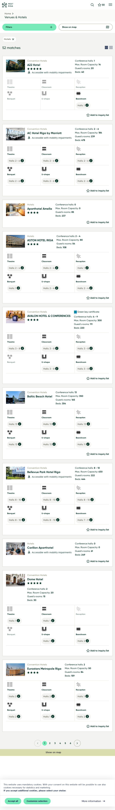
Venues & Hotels (16, 17)
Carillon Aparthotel (40, 547)
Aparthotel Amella (39, 208)
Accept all (13, 801)
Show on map (56, 752)
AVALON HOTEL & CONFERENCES (49, 316)
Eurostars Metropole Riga (44, 668)
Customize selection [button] (37, 801)
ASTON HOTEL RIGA (40, 240)
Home (8, 13)
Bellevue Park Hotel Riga (43, 472)
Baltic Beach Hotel (39, 396)
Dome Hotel (35, 579)
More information (94, 801)
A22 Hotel (33, 65)
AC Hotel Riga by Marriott (44, 133)
